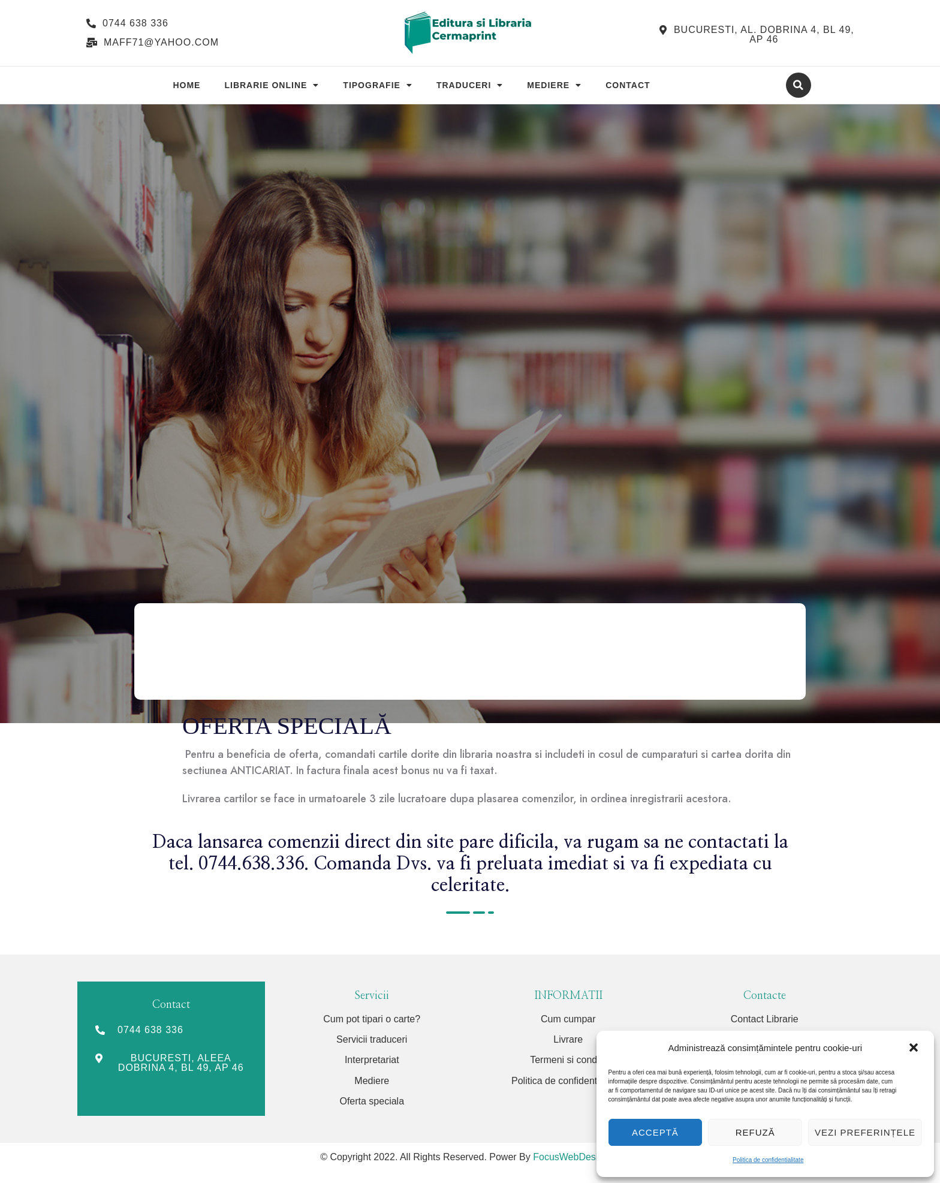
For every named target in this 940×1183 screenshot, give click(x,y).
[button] (915, 1048)
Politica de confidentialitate (768, 1160)
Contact (627, 85)
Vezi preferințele (865, 1132)
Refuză (755, 1132)
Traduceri (469, 85)
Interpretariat (372, 1060)
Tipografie (377, 85)
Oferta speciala (371, 1101)
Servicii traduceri (371, 1039)
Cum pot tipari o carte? (371, 1019)
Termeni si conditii (568, 1060)
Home (186, 85)
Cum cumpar (568, 1019)
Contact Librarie (765, 1019)
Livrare (568, 1039)
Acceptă (655, 1132)
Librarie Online (271, 85)
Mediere (554, 85)
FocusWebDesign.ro (576, 1157)
